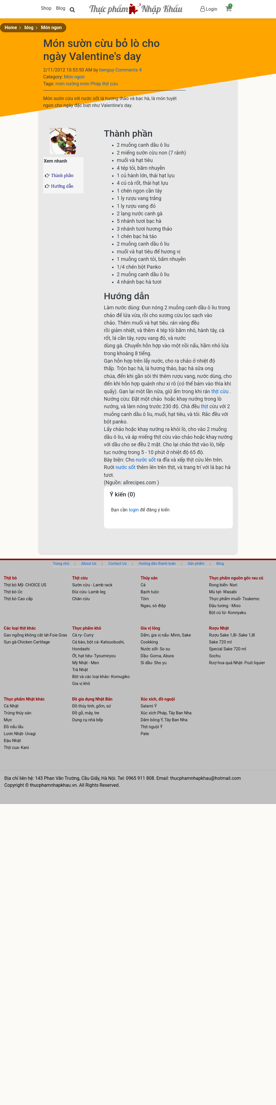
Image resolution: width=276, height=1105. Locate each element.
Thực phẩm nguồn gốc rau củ (236, 578)
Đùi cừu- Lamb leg (89, 592)
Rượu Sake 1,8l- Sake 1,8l (232, 635)
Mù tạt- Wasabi (223, 592)
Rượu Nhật (219, 628)
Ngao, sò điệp (153, 605)
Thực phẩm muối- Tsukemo (234, 598)
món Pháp (91, 83)
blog (28, 27)
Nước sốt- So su (155, 649)
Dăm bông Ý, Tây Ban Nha (164, 720)
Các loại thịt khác (20, 628)
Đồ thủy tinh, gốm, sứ (91, 706)
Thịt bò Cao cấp (18, 598)
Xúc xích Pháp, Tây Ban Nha (166, 713)
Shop (46, 8)
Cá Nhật (11, 706)
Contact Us (117, 563)
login (134, 510)
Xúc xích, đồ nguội (158, 699)
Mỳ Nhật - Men (85, 662)
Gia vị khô (81, 683)
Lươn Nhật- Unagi (20, 733)
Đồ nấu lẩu (13, 726)
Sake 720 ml (220, 642)
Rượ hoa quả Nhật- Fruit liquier (237, 662)
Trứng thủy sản (17, 713)
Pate (145, 733)
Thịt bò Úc (13, 592)
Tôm (145, 598)
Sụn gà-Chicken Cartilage (27, 642)
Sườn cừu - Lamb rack (92, 585)
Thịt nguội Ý (151, 726)
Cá (143, 585)
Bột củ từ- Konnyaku (227, 612)
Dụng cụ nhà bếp (87, 720)
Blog (60, 8)
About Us (89, 563)
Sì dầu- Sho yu (154, 662)
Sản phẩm (196, 563)
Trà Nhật (80, 669)
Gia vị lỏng (150, 628)
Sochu (215, 656)
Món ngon (51, 27)
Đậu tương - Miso (225, 605)
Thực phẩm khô (86, 628)
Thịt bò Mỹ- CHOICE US (25, 585)
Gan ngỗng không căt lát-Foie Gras (35, 635)
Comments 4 (128, 70)
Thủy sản (149, 578)
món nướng (67, 83)
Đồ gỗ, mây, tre (85, 713)
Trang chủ (61, 563)
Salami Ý (149, 706)
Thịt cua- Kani (16, 747)
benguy (107, 70)
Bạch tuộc (150, 592)
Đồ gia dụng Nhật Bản (92, 699)
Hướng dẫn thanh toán (157, 563)
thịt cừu (110, 83)
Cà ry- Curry (83, 635)
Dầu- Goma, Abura (157, 656)
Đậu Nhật (12, 740)
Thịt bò (10, 578)
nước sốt (146, 460)
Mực (8, 720)
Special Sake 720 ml (227, 649)
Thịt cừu (80, 578)
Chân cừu (81, 598)
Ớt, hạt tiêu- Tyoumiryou (94, 656)
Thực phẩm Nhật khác (24, 699)
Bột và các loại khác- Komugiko (101, 676)
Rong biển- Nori (223, 585)
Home (11, 27)
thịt (205, 406)
